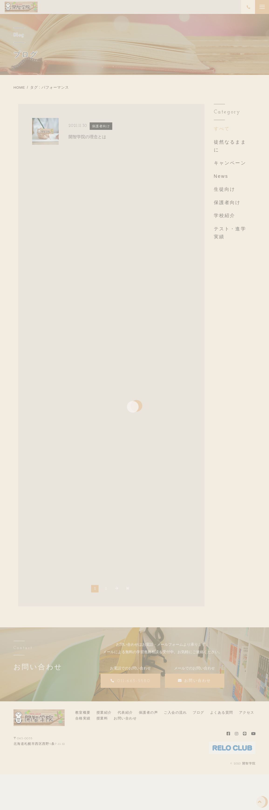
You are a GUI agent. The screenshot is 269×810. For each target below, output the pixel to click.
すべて (222, 128)
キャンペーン (230, 162)
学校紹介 (224, 215)
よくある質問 (221, 714)
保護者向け (227, 202)
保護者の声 (148, 714)
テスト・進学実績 (230, 232)
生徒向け (224, 189)
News (221, 176)
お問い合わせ (125, 720)
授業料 (102, 720)
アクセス (246, 714)
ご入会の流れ (175, 714)
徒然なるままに (230, 145)
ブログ (198, 714)
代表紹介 (125, 714)
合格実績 (83, 720)
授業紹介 (104, 714)
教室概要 (83, 714)
